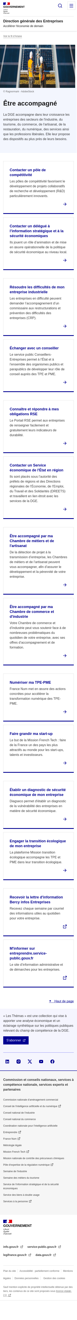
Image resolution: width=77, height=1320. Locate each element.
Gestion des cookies (54, 1278)
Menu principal (71, 6)
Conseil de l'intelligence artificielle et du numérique (30, 1106)
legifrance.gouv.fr (15, 1255)
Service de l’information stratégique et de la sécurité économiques (31, 1186)
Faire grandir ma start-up (31, 734)
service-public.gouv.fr (42, 1246)
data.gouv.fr (43, 1255)
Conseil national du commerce (19, 1119)
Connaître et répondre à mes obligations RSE (34, 411)
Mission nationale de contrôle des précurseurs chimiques (33, 1158)
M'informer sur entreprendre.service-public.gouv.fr (28, 953)
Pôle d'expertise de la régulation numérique (26, 1164)
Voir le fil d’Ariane (12, 36)
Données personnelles (26, 1278)
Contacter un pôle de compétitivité (28, 172)
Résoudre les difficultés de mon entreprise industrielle (37, 289)
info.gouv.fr (11, 1246)
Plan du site (9, 1271)
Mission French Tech (14, 1151)
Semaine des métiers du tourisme (21, 1177)
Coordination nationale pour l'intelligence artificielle (30, 1125)
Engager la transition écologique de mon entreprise (38, 843)
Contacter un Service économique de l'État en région (36, 467)
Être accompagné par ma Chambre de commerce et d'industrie (32, 612)
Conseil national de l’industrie (19, 1112)
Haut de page (63, 1001)
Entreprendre (10, 1132)
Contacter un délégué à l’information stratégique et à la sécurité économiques (36, 231)
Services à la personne (15, 1201)
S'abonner (13, 1040)
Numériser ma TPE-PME (30, 682)
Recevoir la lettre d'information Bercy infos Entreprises (36, 899)
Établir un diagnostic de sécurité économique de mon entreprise (38, 792)
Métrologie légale (12, 1145)
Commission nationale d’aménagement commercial (30, 1099)
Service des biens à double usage (21, 1195)
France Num (10, 1138)
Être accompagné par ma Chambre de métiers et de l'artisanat (32, 541)
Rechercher (60, 6)
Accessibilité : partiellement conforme (39, 1271)
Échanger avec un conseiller (34, 348)
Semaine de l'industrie (15, 1171)
